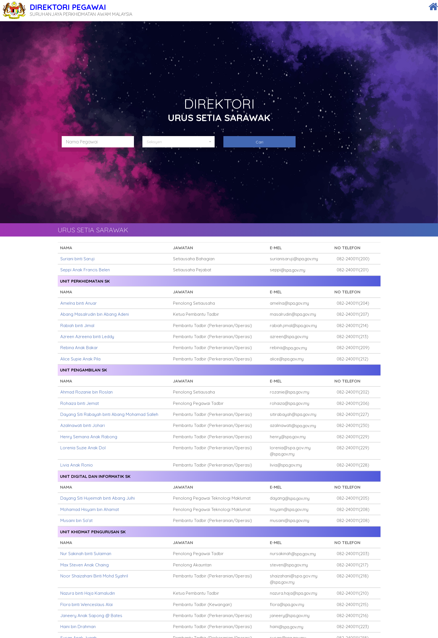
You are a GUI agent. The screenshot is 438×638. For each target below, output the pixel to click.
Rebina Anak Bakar (79, 347)
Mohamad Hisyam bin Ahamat (89, 509)
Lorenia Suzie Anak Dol (83, 447)
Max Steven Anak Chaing (84, 565)
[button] (181, 141)
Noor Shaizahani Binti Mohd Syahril (94, 576)
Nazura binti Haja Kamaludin (87, 593)
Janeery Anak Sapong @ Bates (91, 615)
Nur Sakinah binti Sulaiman (85, 553)
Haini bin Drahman (78, 626)
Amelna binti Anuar (78, 303)
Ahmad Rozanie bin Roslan (86, 392)
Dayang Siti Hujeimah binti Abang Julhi (97, 498)
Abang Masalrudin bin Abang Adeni (94, 314)
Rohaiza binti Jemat (79, 403)
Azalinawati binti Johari (82, 425)
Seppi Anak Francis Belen (85, 269)
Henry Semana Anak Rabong (88, 436)
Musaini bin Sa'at (76, 520)
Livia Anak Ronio (76, 465)
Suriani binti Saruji (77, 258)
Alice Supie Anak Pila (80, 359)
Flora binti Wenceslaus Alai (86, 604)
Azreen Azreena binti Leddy (87, 336)
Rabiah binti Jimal (77, 325)
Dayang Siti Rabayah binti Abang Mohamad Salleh (109, 414)
